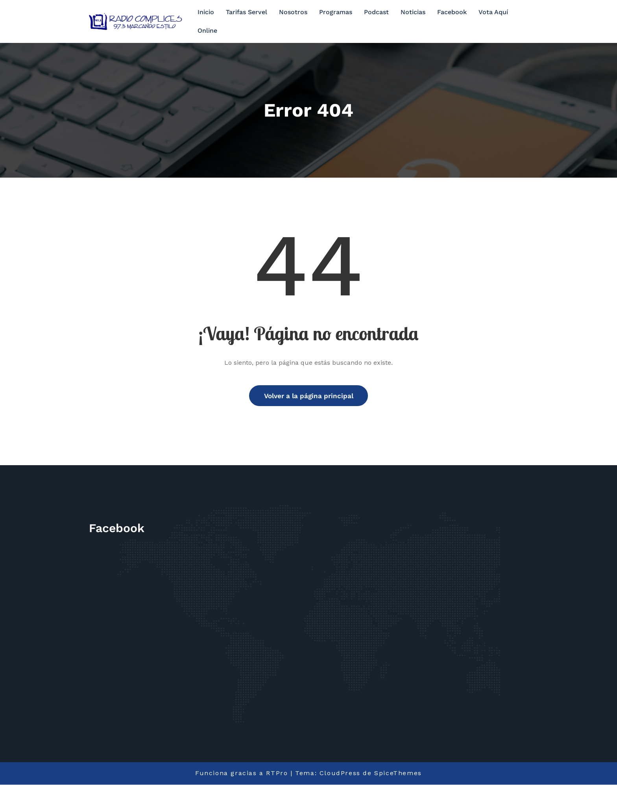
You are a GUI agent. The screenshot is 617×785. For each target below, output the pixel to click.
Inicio (206, 12)
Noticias (413, 12)
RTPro (277, 774)
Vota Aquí (493, 12)
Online (207, 30)
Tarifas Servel (246, 12)
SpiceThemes (398, 774)
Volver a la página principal (308, 396)
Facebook (452, 12)
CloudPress (340, 774)
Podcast (376, 12)
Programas (335, 12)
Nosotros (293, 12)
